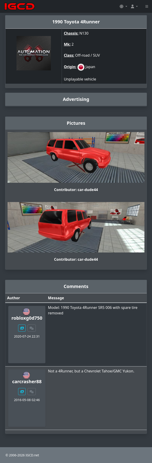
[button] (123, 6)
